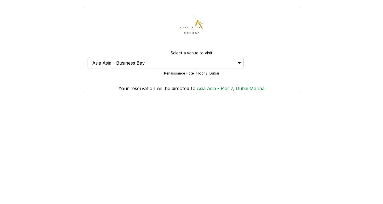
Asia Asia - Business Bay (166, 63)
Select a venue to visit (191, 52)
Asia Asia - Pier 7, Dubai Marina (231, 88)
